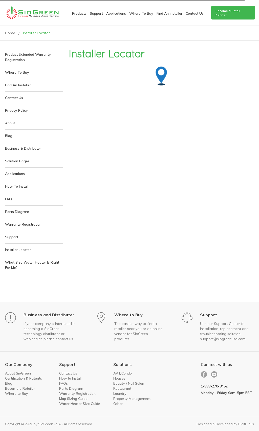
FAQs (63, 383)
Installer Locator (18, 249)
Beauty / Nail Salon (128, 383)
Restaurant (122, 388)
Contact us (195, 13)
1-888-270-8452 (214, 386)
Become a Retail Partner (227, 12)
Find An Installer (169, 13)
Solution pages (17, 161)
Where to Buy (128, 314)
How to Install (70, 378)
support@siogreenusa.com (223, 339)
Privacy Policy (16, 110)
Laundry (119, 393)
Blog (8, 135)
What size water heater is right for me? (32, 265)
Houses (119, 378)
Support (96, 13)
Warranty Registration (23, 224)
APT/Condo (122, 373)
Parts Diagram (17, 211)
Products (79, 13)
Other (118, 403)
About (10, 123)
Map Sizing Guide (73, 398)
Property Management (131, 398)
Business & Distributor (23, 148)
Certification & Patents (23, 378)
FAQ (8, 199)
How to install (16, 186)
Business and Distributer (49, 314)
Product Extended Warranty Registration (28, 57)
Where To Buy (141, 13)
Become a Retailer (20, 388)
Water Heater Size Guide (79, 403)
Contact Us (14, 97)
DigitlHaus (246, 424)
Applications (116, 13)
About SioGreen (18, 373)
